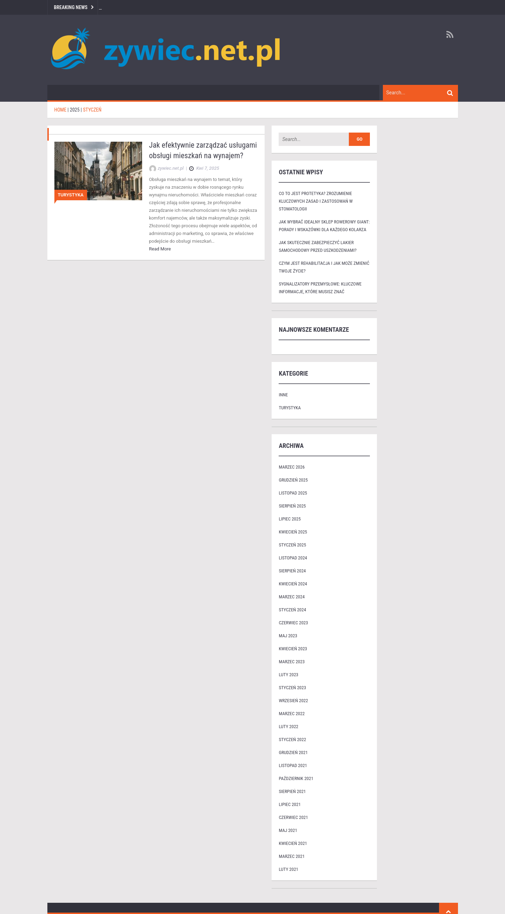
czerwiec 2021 (293, 817)
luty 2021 (288, 869)
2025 (75, 110)
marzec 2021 (292, 856)
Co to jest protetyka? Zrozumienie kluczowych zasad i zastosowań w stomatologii (315, 201)
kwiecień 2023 (293, 648)
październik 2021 (296, 778)
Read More (160, 248)
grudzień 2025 (293, 480)
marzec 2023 (292, 661)
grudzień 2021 (293, 752)
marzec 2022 (292, 713)
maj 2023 (288, 635)
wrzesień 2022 (293, 700)
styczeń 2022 (292, 739)
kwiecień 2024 (293, 583)
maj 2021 (288, 830)
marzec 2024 (292, 596)
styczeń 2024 (292, 609)
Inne (283, 394)
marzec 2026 (292, 467)
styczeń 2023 (292, 687)
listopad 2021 (293, 765)
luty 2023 (288, 674)
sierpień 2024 (292, 570)
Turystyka (71, 194)
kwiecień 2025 (293, 532)
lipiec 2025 (289, 519)
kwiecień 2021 (293, 843)
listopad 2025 (293, 493)
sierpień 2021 (292, 791)
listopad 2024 (293, 557)
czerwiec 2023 (293, 622)
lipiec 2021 (289, 804)
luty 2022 (288, 726)
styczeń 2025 (292, 544)
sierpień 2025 (292, 506)
